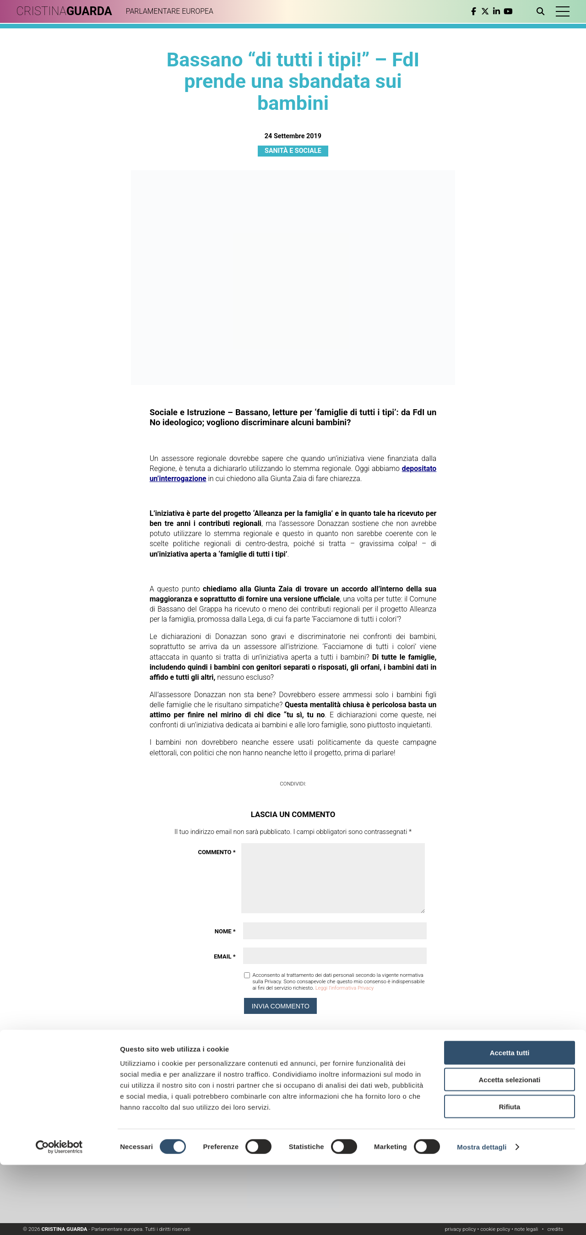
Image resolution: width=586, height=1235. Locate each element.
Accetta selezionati (509, 1150)
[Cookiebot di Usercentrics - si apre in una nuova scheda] (59, 1217)
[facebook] (470, 11)
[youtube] (504, 11)
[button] (560, 11)
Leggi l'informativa (442, 1079)
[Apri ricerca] (539, 11)
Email (224, 956)
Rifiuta (510, 1177)
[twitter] (482, 11)
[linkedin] (493, 11)
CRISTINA (67, 11)
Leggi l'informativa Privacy (345, 988)
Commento (216, 852)
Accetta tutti (510, 1123)
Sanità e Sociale (293, 151)
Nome (225, 931)
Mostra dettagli (481, 1217)
